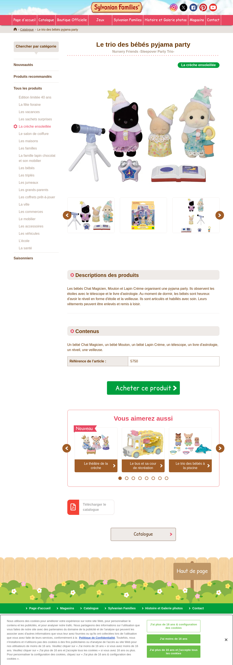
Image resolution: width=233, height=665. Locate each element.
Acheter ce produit (143, 387)
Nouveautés (23, 65)
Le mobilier (27, 219)
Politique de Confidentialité (97, 641)
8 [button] (166, 478)
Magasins (197, 19)
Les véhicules (29, 233)
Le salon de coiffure (34, 134)
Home (15, 29)
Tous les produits (28, 88)
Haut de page (192, 570)
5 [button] (146, 478)
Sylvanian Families (128, 19)
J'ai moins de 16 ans (174, 642)
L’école (24, 241)
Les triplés (27, 175)
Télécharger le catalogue (94, 507)
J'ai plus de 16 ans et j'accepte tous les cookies (174, 655)
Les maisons (28, 141)
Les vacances (29, 112)
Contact (213, 19)
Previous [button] (67, 215)
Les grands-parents (33, 190)
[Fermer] (226, 643)
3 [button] (133, 478)
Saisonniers (23, 258)
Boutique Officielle (72, 19)
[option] (143, 130)
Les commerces (31, 212)
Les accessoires (31, 226)
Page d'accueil (25, 19)
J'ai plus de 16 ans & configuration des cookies (173, 629)
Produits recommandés (33, 76)
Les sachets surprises (35, 119)
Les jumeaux (28, 182)
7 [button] (159, 478)
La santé (25, 248)
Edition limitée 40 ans (35, 97)
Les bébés (27, 168)
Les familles (28, 148)
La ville (24, 204)
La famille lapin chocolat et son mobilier (37, 158)
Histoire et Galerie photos (166, 19)
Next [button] (220, 215)
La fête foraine (30, 104)
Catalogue (46, 19)
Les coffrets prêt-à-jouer (37, 197)
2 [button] (126, 478)
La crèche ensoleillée (35, 126)
